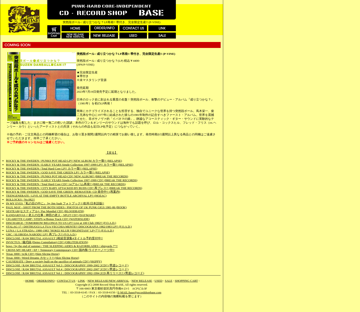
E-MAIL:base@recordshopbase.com (139, 292)
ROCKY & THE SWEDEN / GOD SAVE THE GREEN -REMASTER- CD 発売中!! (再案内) (63, 191)
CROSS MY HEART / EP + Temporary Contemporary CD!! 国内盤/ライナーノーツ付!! (60, 250)
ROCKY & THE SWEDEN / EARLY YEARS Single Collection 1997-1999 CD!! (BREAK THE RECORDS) (71, 180)
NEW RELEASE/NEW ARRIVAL (108, 280)
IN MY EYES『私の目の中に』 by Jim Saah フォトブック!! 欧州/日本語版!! (55, 203)
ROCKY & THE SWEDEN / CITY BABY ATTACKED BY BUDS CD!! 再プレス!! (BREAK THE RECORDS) (74, 188)
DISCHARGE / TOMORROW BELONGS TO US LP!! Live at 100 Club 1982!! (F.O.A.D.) (61, 223)
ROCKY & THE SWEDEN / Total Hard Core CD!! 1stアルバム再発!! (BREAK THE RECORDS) (66, 184)
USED (158, 280)
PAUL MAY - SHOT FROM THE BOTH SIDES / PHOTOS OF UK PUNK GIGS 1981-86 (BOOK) (66, 207)
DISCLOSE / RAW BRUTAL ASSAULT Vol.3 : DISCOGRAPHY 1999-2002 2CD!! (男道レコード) (67, 265)
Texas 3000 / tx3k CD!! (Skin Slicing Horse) (32, 254)
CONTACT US (66, 280)
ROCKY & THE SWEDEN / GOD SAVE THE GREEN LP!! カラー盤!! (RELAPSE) (58, 172)
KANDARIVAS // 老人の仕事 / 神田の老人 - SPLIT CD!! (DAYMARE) (51, 215)
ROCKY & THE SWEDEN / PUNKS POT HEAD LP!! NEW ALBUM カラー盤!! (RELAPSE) (64, 160)
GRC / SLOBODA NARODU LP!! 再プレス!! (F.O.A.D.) (41, 234)
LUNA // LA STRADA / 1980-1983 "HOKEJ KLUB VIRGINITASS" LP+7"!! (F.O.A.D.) (60, 230)
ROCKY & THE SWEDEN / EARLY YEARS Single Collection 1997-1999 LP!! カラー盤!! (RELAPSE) (69, 164)
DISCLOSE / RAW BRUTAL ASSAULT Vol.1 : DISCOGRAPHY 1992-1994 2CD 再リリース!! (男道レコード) (75, 273)
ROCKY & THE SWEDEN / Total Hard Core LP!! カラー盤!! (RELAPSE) (51, 168)
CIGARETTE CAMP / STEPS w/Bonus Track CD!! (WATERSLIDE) (48, 219)
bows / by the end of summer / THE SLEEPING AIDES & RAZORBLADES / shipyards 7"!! (62, 246)
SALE (168, 280)
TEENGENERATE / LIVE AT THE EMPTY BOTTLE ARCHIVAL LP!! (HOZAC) (56, 195)
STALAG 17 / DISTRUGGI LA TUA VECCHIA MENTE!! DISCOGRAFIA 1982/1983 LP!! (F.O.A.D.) (69, 226)
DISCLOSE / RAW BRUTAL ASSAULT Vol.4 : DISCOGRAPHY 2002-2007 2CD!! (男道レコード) (67, 269)
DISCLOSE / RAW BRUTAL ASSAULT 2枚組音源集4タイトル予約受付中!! (54, 238)
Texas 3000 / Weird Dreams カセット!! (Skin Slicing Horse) (42, 257)
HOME (29, 280)
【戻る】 (112, 152)
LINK (81, 280)
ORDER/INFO (45, 280)
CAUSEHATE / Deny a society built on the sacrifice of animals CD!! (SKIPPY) (54, 261)
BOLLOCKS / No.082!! (20, 199)
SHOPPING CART (186, 280)
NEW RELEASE (142, 280)
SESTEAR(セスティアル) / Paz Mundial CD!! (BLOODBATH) (45, 211)
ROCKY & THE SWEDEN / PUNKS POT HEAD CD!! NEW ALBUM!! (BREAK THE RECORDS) (67, 176)
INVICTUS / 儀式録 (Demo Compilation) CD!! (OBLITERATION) (47, 242)
